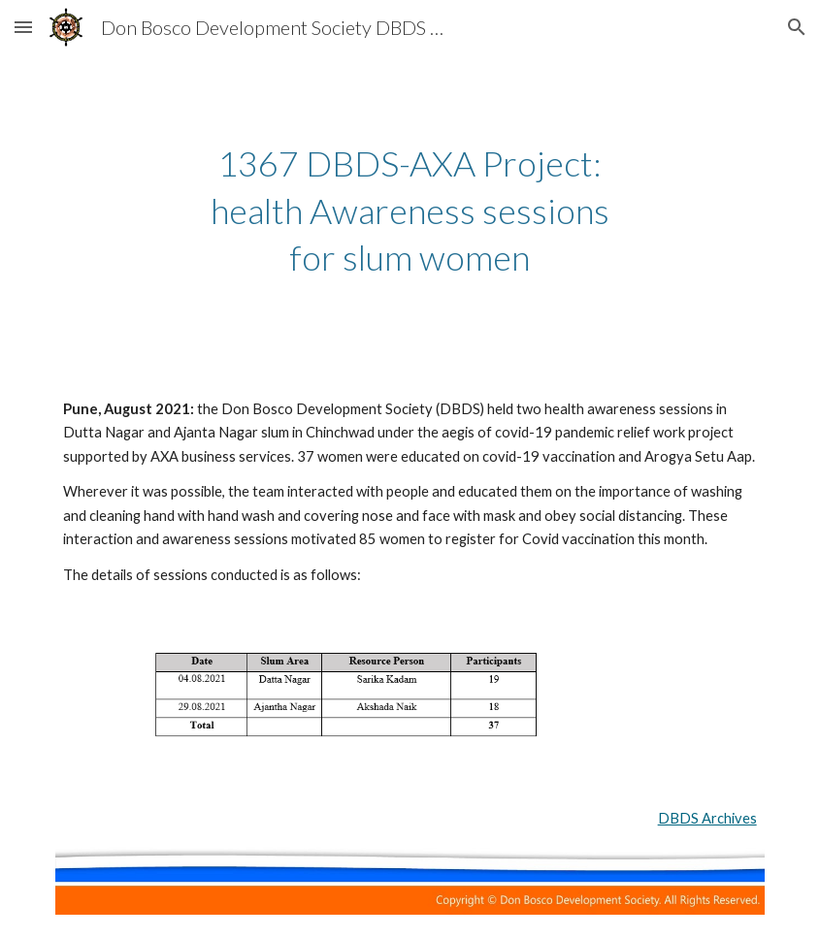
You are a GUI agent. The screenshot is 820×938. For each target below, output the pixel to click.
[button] (23, 26)
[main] (410, 210)
